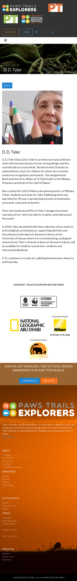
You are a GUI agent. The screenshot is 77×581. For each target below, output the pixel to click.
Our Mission (8, 458)
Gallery (5, 509)
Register (6, 553)
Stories (5, 502)
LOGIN (26, 32)
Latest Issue (8, 556)
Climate (5, 476)
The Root (6, 455)
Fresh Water (8, 485)
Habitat (5, 482)
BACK (7, 85)
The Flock (6, 464)
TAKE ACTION (9, 530)
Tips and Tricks (9, 506)
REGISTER (10, 32)
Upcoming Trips (9, 520)
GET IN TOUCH (9, 536)
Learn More (7, 436)
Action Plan (7, 461)
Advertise (7, 559)
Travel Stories (8, 523)
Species (6, 479)
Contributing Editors (12, 467)
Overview (6, 517)
